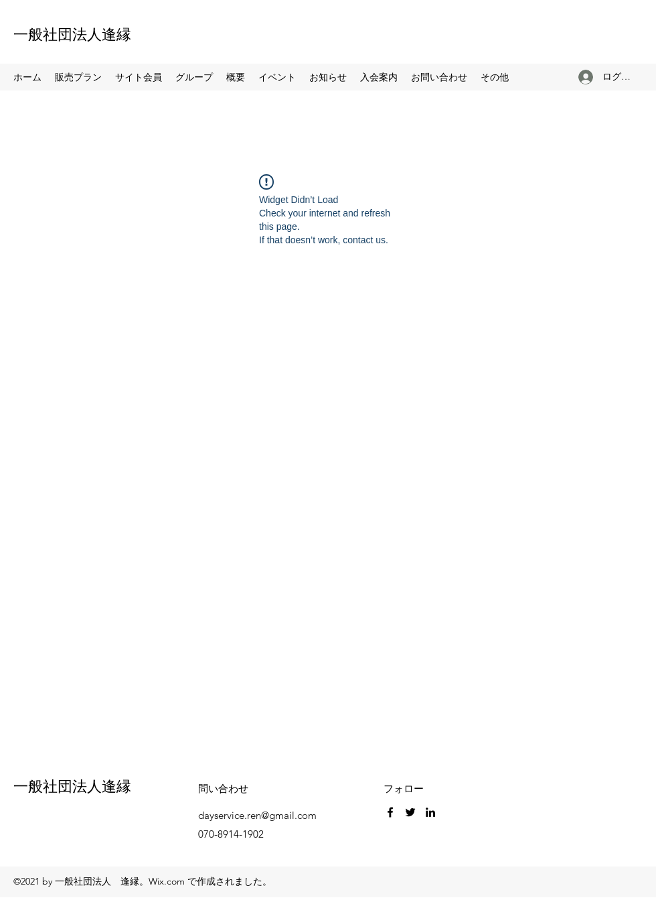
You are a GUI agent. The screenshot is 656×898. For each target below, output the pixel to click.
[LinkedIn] (430, 812)
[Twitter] (410, 812)
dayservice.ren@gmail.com (257, 815)
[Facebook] (390, 812)
